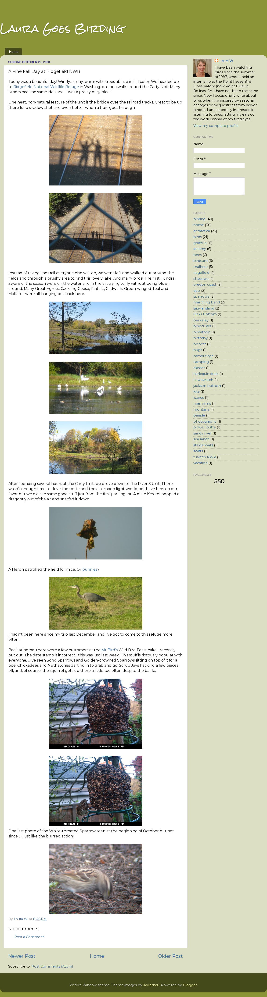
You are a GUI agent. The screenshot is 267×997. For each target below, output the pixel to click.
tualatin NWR (204, 457)
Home (13, 51)
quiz (196, 290)
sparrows (201, 296)
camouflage (203, 356)
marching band (206, 302)
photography (204, 421)
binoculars (202, 326)
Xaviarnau (151, 985)
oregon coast (204, 284)
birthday (200, 338)
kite (196, 391)
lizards (198, 397)
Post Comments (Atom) (52, 966)
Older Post (170, 956)
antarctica (201, 231)
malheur (200, 267)
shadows (200, 279)
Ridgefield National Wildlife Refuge (46, 87)
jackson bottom (207, 386)
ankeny (199, 249)
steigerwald (203, 445)
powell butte (204, 427)
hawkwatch (203, 380)
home (198, 225)
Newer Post (22, 956)
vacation (200, 463)
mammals (202, 403)
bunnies (89, 569)
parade (199, 415)
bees (197, 255)
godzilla (199, 243)
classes (199, 368)
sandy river (202, 433)
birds (197, 237)
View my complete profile (215, 126)
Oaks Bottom (205, 314)
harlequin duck (205, 374)
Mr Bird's (109, 650)
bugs (197, 350)
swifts (198, 451)
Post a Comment (29, 937)
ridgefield (201, 273)
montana (201, 409)
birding (199, 219)
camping (201, 362)
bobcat (199, 344)
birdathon (201, 332)
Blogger (190, 985)
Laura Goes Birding (61, 28)
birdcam (200, 261)
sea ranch (201, 439)
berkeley (201, 320)
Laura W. (226, 61)
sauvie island (203, 308)
